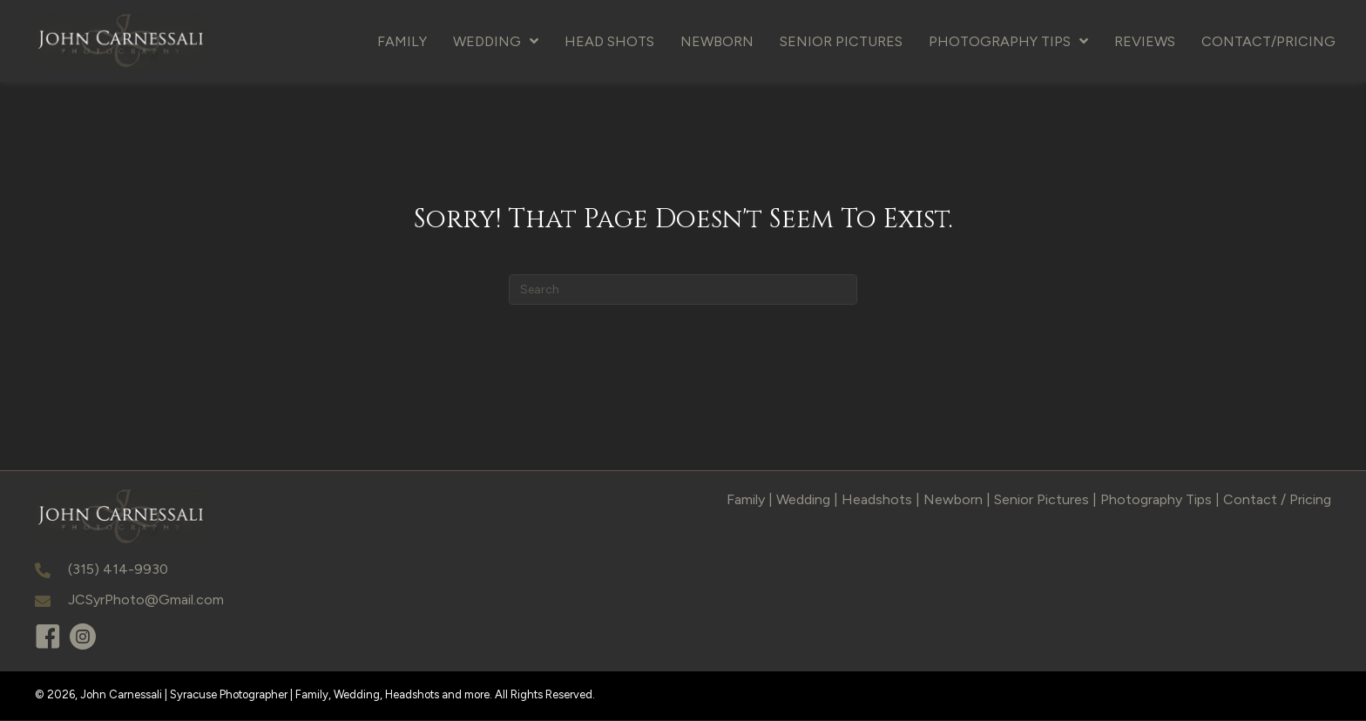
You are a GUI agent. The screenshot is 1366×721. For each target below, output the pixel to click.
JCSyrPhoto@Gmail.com (146, 601)
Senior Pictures (1041, 500)
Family (746, 500)
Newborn (953, 500)
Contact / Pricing (1277, 500)
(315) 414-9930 (118, 570)
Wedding (803, 500)
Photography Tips (1156, 500)
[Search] (683, 290)
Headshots (877, 500)
